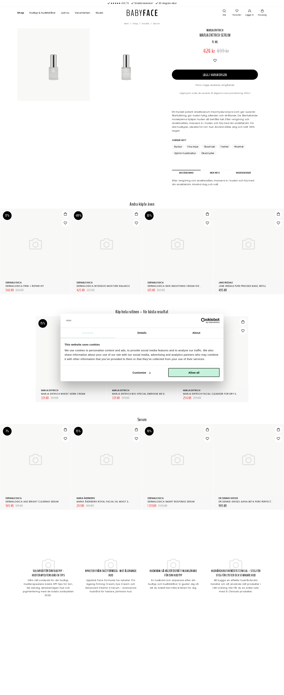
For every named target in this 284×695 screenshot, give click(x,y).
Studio (99, 12)
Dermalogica (14, 282)
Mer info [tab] (215, 172)
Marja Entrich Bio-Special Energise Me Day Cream (144, 393)
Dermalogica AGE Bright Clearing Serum (32, 501)
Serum (156, 23)
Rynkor (178, 146)
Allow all (193, 372)
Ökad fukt (209, 146)
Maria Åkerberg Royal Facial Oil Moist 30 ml (105, 501)
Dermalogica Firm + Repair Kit (25, 286)
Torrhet (224, 146)
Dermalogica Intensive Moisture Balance (103, 286)
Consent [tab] (87, 332)
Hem (126, 23)
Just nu (65, 12)
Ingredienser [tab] (243, 172)
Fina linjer (192, 146)
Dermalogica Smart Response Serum (171, 501)
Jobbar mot (179, 140)
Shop (20, 12)
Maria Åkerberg (86, 498)
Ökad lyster (207, 153)
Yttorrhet (238, 146)
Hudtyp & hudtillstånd (42, 12)
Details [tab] (142, 332)
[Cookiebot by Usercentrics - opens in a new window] (204, 320)
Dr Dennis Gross (228, 498)
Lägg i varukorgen (215, 74)
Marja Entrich (215, 30)
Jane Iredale (226, 282)
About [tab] (196, 332)
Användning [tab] (186, 172)
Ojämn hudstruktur (185, 153)
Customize (142, 372)
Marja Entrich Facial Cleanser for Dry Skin (211, 393)
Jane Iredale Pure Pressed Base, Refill (242, 286)
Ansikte (145, 23)
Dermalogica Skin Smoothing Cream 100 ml (175, 286)
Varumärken (82, 12)
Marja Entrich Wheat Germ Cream (63, 393)
